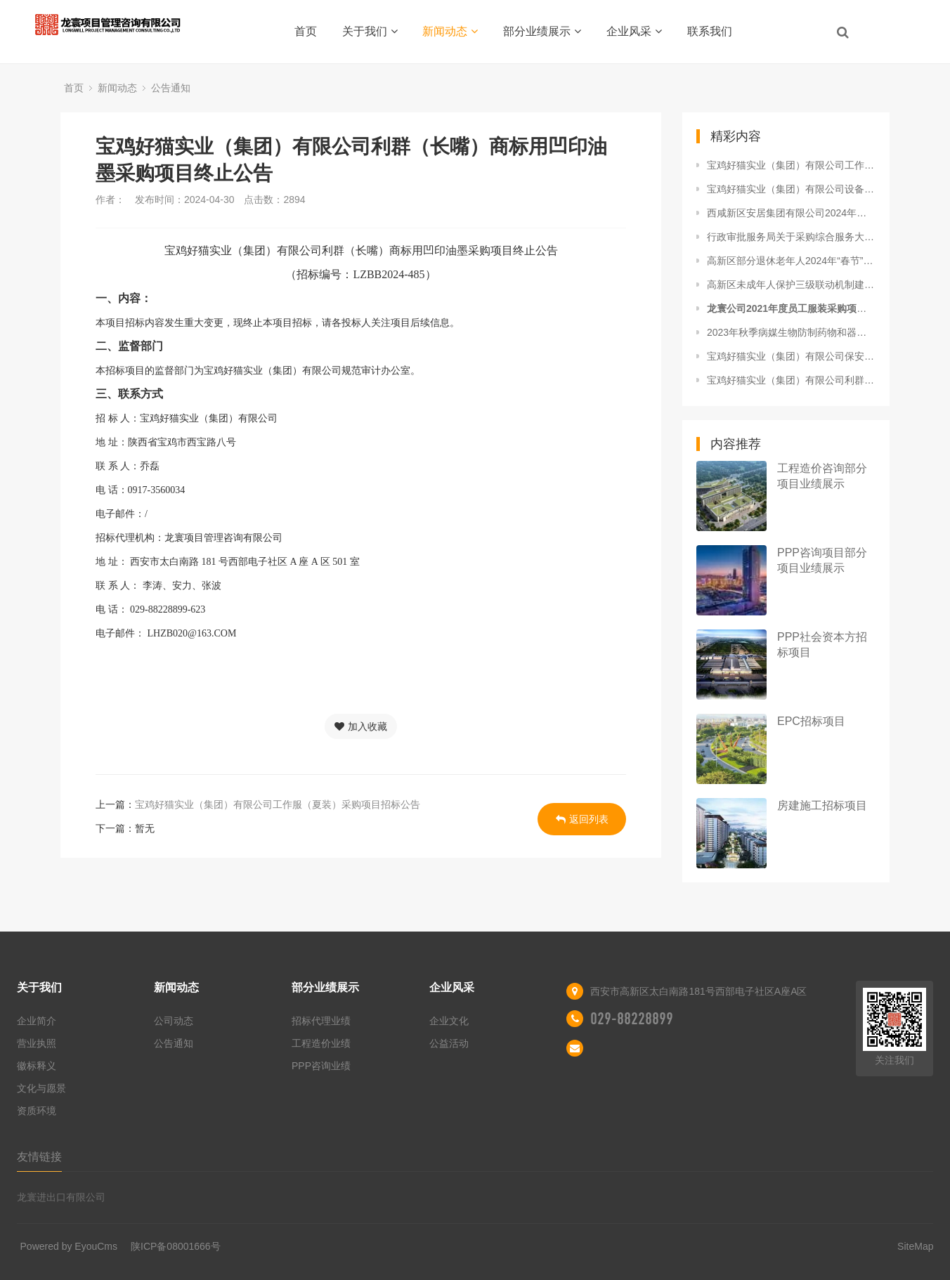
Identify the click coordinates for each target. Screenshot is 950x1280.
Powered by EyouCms (69, 1246)
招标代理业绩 (321, 1020)
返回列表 (582, 819)
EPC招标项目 (811, 721)
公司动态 (173, 1020)
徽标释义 (36, 1065)
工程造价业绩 (321, 1043)
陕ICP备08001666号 (176, 1246)
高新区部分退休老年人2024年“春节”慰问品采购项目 (791, 260)
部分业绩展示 (542, 31)
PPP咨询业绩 (321, 1065)
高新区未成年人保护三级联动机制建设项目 (791, 284)
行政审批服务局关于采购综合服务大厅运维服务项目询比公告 (791, 236)
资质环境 (36, 1110)
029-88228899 (631, 1019)
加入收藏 (360, 726)
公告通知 (170, 87)
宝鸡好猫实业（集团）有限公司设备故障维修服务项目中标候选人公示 (791, 189)
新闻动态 (450, 31)
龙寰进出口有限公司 (61, 1197)
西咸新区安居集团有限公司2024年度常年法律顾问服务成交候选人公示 (791, 212)
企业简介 (36, 1020)
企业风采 (634, 31)
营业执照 (36, 1043)
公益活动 (449, 1043)
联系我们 (709, 31)
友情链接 (39, 1157)
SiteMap (915, 1246)
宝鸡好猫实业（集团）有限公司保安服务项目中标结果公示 (791, 356)
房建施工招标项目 (822, 805)
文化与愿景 (41, 1088)
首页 (305, 31)
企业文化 (449, 1020)
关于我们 (370, 31)
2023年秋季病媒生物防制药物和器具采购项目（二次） (791, 332)
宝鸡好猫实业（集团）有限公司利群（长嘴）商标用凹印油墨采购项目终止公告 (791, 380)
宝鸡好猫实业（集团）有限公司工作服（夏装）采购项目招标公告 (277, 804)
